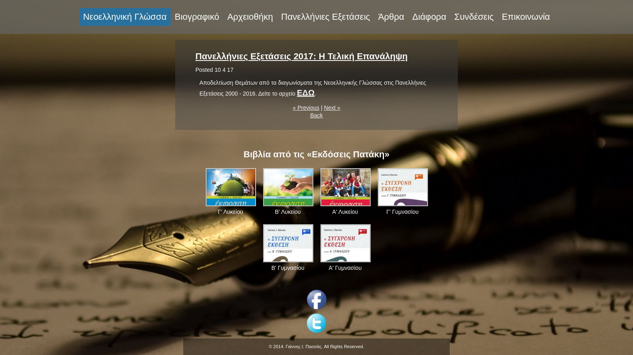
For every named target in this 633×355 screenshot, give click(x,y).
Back (316, 115)
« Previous (306, 107)
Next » (332, 107)
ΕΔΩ (305, 92)
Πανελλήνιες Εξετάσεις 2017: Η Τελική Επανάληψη (301, 56)
